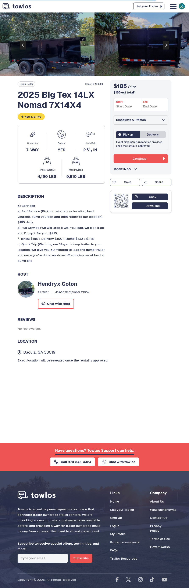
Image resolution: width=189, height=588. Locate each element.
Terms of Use (160, 539)
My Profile (118, 534)
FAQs (114, 550)
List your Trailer (122, 510)
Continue (149, 158)
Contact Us (158, 518)
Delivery (153, 134)
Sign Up (116, 518)
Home (114, 501)
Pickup (128, 134)
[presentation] (23, 45)
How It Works (160, 547)
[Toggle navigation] (177, 6)
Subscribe (81, 558)
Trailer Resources (123, 558)
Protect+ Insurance (125, 542)
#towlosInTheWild (163, 510)
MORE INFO (123, 169)
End (145, 102)
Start (119, 102)
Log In (114, 526)
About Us (157, 501)
